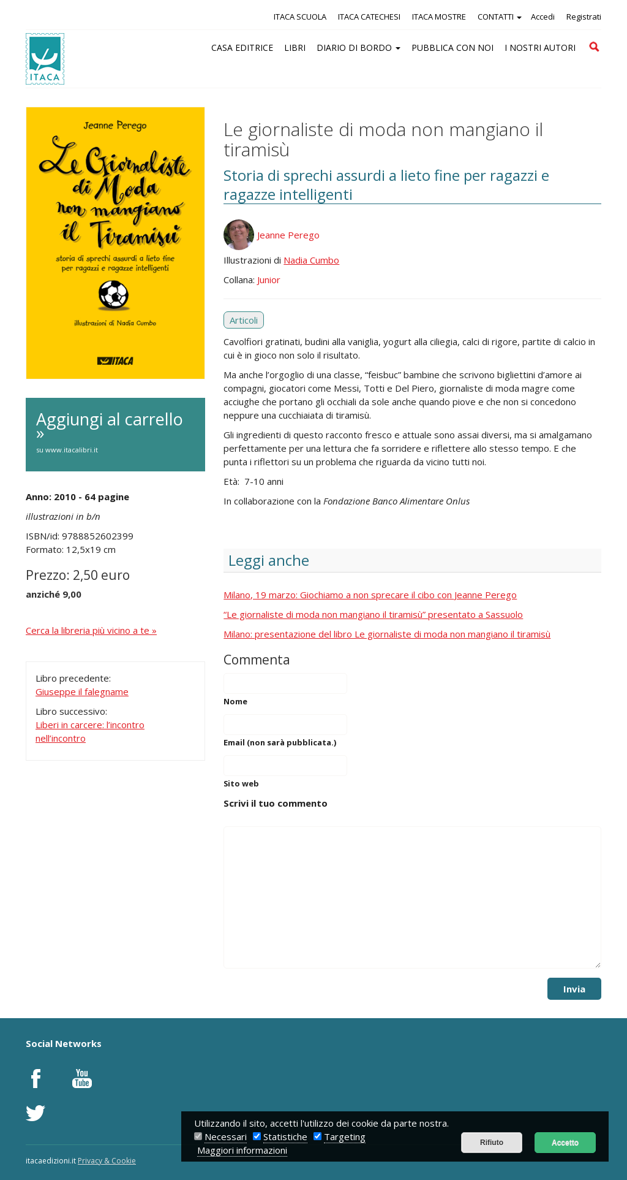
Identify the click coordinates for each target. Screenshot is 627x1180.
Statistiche (285, 1136)
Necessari (226, 1136)
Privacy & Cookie (107, 1160)
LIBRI (295, 47)
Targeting (345, 1136)
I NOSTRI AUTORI (540, 47)
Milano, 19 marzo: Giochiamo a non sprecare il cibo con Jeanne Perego (370, 594)
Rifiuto (491, 1142)
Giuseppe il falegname (82, 691)
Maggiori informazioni (242, 1150)
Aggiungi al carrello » (115, 432)
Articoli (244, 320)
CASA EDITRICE (242, 47)
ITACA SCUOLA (300, 16)
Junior (268, 279)
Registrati (583, 16)
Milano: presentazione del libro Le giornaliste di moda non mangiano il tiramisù (386, 634)
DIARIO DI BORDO (358, 47)
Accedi (543, 16)
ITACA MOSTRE (439, 16)
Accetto (565, 1142)
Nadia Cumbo (311, 260)
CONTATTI (500, 16)
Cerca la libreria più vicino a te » (91, 630)
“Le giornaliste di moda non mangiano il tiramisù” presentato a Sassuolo (373, 614)
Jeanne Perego (288, 235)
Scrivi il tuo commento (275, 803)
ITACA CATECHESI (369, 16)
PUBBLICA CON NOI (452, 47)
